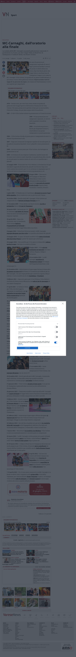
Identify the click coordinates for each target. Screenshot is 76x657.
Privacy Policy (46, 353)
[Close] (63, 304)
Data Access (38, 353)
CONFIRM (27, 347)
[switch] (56, 327)
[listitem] (38, 324)
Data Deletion (30, 353)
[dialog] (38, 328)
